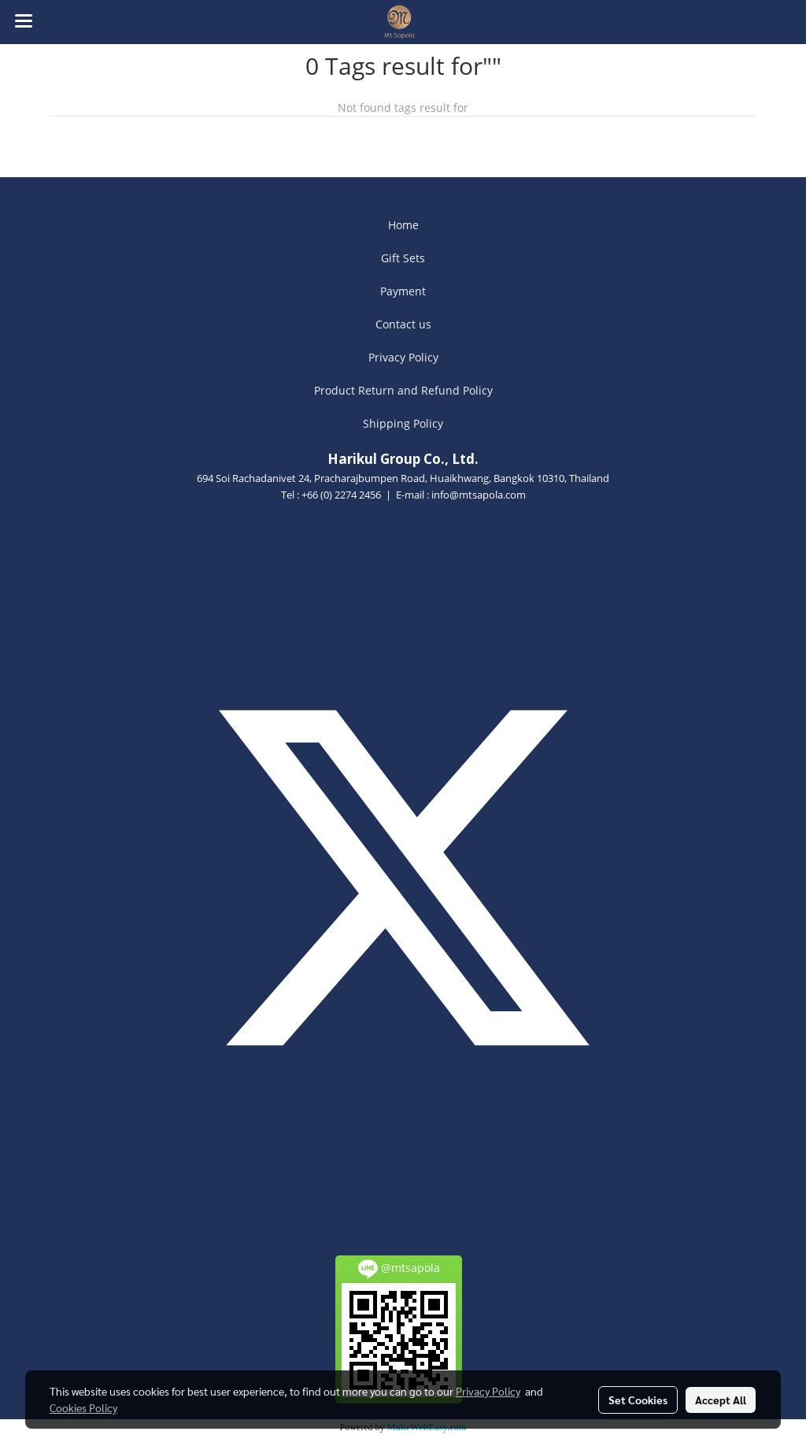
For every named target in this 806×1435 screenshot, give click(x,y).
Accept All (720, 1399)
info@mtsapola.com (478, 495)
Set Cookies (637, 1399)
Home (403, 224)
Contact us (403, 324)
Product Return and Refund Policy (403, 390)
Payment (403, 291)
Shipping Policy (403, 423)
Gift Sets (403, 257)
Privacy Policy (403, 357)
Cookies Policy (83, 1407)
